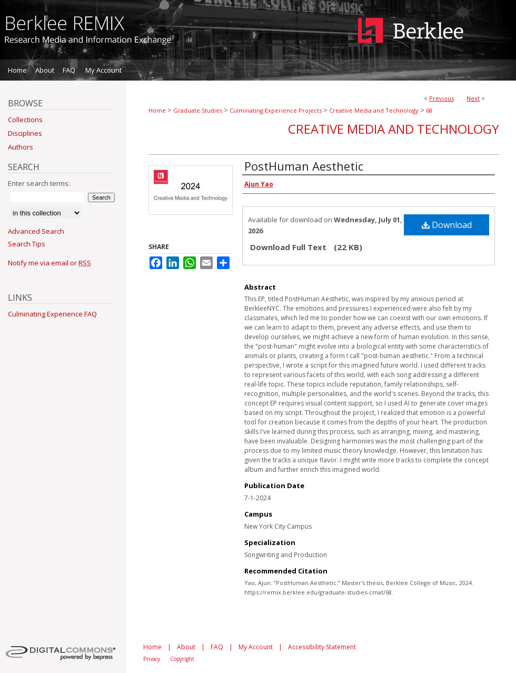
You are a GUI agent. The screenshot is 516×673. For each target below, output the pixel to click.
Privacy (151, 658)
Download (447, 225)
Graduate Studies (197, 110)
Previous (441, 98)
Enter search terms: (39, 183)
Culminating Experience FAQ (52, 314)
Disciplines (25, 133)
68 (429, 110)
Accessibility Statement (322, 646)
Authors (20, 147)
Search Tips (26, 244)
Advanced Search (36, 231)
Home (157, 110)
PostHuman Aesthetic (303, 166)
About (186, 646)
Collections (25, 119)
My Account (256, 646)
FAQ (217, 646)
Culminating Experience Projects (276, 110)
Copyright (182, 658)
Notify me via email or (49, 263)
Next (473, 98)
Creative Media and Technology (374, 110)
